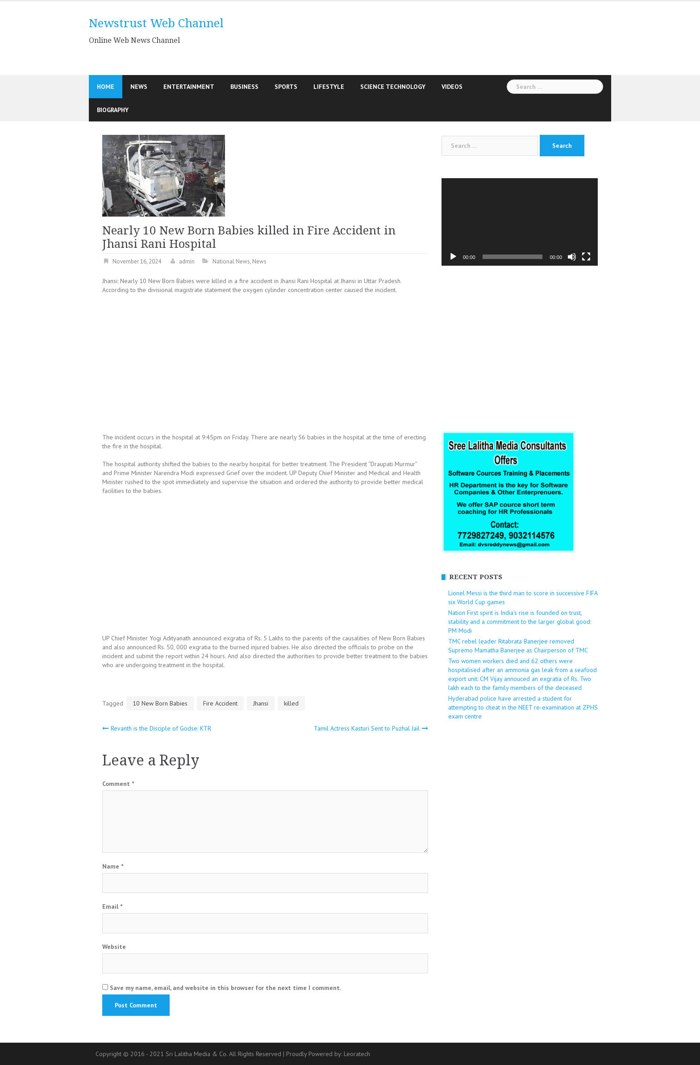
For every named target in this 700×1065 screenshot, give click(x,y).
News (138, 87)
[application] (520, 222)
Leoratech (357, 1054)
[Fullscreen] (586, 256)
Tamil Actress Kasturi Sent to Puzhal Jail (367, 728)
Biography (113, 110)
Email (112, 906)
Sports (286, 87)
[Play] (453, 256)
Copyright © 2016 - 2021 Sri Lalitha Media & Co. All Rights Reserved (189, 1054)
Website (114, 947)
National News (231, 261)
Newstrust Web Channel (156, 23)
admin (187, 261)
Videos (452, 87)
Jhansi (260, 703)
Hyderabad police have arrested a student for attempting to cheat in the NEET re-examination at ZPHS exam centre (523, 707)
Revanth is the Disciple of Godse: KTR (161, 728)
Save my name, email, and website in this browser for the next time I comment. (225, 988)
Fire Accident (220, 703)
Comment (118, 784)
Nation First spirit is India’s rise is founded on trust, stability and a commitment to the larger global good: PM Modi (519, 622)
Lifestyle (328, 87)
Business (244, 87)
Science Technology (392, 87)
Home (105, 87)
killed (291, 703)
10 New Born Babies (160, 703)
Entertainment (188, 87)
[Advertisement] (432, 37)
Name (112, 866)
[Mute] (571, 256)
